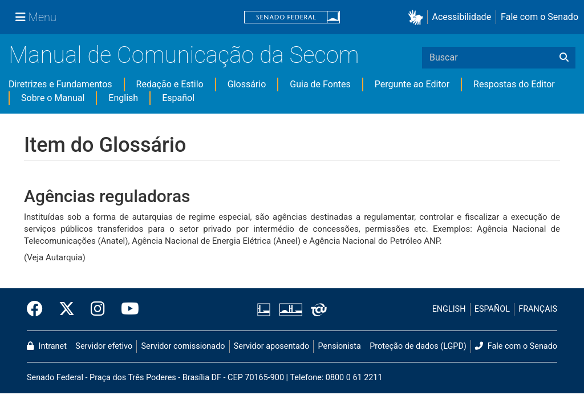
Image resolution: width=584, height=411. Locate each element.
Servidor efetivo (103, 346)
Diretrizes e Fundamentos (60, 84)
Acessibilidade (462, 16)
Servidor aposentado (271, 346)
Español (178, 97)
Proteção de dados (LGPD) (418, 346)
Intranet (47, 346)
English (123, 97)
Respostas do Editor (514, 84)
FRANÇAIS (537, 309)
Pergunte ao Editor (412, 84)
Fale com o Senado (539, 16)
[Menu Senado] (36, 17)
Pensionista (339, 346)
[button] (417, 17)
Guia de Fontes (320, 84)
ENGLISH (449, 309)
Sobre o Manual (52, 97)
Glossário (247, 84)
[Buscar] (564, 57)
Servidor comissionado (183, 346)
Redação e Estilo (170, 84)
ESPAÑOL (492, 309)
